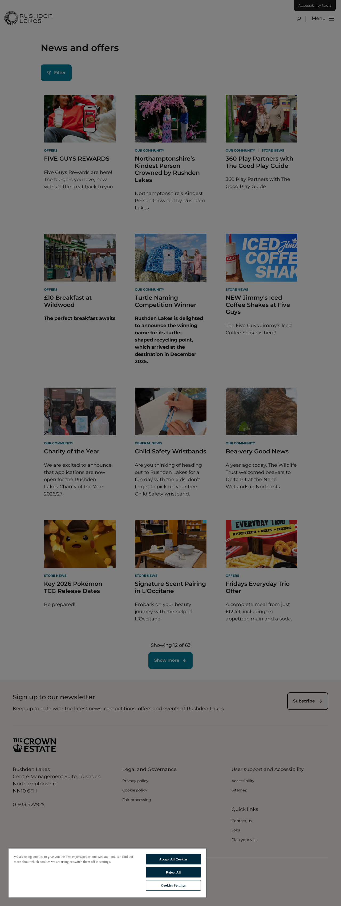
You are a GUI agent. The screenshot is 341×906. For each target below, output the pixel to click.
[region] (107, 872)
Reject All (173, 872)
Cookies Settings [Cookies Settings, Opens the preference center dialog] (173, 885)
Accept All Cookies (173, 859)
